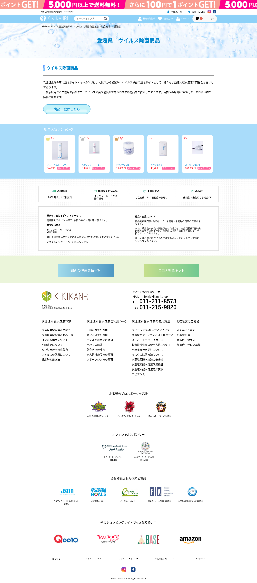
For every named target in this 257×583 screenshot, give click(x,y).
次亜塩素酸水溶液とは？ (56, 330)
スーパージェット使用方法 (147, 340)
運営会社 (56, 558)
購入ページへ (64, 168)
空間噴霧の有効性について (147, 350)
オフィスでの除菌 (97, 335)
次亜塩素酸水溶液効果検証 (147, 364)
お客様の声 (183, 335)
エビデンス (138, 374)
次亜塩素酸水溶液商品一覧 (57, 335)
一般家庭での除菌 (97, 330)
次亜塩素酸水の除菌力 (55, 350)
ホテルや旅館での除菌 (100, 340)
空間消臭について (52, 345)
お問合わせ (201, 558)
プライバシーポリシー (128, 558)
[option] (59, 154)
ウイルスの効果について (56, 354)
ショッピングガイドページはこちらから (67, 241)
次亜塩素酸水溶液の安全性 (147, 359)
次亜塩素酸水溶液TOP (56, 321)
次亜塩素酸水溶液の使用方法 (151, 321)
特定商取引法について (164, 558)
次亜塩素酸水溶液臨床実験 (147, 369)
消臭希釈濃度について (55, 340)
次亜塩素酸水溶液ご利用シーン (107, 321)
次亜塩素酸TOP (64, 26)
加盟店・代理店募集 (188, 345)
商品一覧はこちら (67, 109)
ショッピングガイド (92, 558)
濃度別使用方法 (51, 359)
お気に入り (165, 18)
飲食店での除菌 (96, 350)
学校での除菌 (94, 345)
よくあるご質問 (186, 330)
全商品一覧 (174, 11)
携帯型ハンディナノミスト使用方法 (152, 335)
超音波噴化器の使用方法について (151, 345)
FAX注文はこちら (188, 321)
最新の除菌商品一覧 (85, 270)
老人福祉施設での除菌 (100, 354)
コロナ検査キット (171, 270)
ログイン (182, 18)
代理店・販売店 (186, 340)
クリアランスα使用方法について (151, 330)
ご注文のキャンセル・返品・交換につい (167, 239)
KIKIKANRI (47, 26)
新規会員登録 (146, 18)
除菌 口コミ (196, 11)
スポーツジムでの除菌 (100, 359)
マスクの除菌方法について (147, 354)
